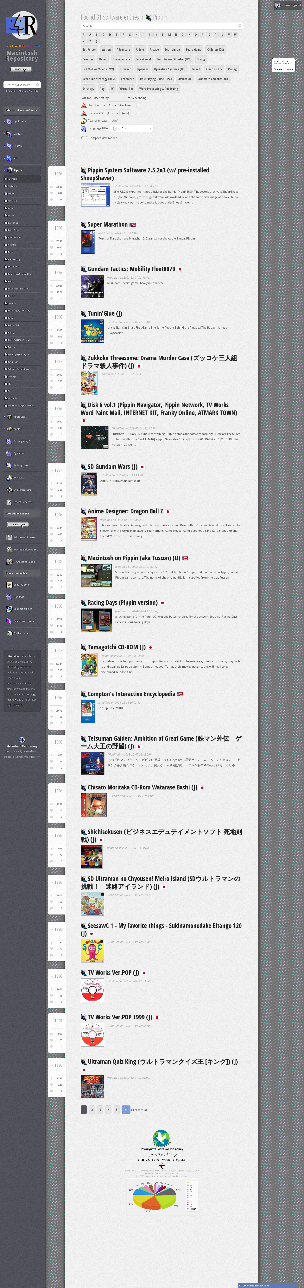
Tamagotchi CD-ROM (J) (117, 647)
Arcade (154, 49)
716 (60, 717)
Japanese (142, 69)
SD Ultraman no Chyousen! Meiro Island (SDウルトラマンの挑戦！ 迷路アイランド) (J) (160, 882)
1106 (59, 804)
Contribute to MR (17, 513)
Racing (232, 69)
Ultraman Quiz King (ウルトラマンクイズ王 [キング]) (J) (159, 1064)
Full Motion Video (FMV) (98, 69)
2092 (59, 421)
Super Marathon (108, 224)
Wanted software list (22, 550)
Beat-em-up (172, 49)
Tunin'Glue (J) (101, 313)
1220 (59, 292)
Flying (201, 59)
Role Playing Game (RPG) (156, 79)
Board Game (193, 49)
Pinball (196, 69)
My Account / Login (20, 562)
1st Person (89, 49)
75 (61, 810)
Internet (125, 69)
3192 (59, 575)
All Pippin (12, 179)
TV (112, 89)
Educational (143, 59)
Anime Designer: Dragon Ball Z (126, 511)
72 (61, 855)
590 (60, 670)
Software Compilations (213, 79)
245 (60, 1085)
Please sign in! (288, 5)
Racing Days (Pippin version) (123, 602)
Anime (140, 49)
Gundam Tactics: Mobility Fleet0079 (132, 268)
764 (60, 942)
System (14, 146)
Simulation (185, 79)
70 (61, 948)
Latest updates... (19, 502)
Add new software (20, 537)
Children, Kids (216, 49)
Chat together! (18, 585)
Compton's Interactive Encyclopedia (132, 694)
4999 (59, 330)
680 (60, 534)
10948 (58, 285)
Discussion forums (20, 621)
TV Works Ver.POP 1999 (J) (120, 1017)
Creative (88, 59)
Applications (17, 121)
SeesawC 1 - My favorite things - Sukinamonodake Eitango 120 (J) (161, 929)
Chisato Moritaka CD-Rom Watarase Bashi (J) (143, 787)
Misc (12, 158)
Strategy (88, 89)
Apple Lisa (16, 417)
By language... (17, 465)
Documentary (121, 59)
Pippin (14, 170)
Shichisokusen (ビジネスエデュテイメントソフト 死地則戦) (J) (161, 835)
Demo (103, 59)
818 (60, 1034)
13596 (58, 187)
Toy (102, 89)
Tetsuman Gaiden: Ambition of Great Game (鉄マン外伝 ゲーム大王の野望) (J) (161, 742)
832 (60, 193)
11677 (58, 710)
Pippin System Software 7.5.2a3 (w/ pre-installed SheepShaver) (145, 174)
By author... (16, 453)
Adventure (123, 49)
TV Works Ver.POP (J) (114, 972)
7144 (59, 528)
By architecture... (19, 490)
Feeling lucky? (18, 441)
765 (60, 902)
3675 (59, 895)
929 (60, 848)
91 (61, 995)
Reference (127, 79)
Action (106, 49)
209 (60, 381)
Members (15, 597)
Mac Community (16, 573)
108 (60, 761)
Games (14, 134)
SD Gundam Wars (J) (113, 466)
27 (61, 199)
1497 (59, 625)
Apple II (14, 429)
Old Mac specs (18, 633)
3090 (59, 375)
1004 (59, 989)
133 (60, 428)
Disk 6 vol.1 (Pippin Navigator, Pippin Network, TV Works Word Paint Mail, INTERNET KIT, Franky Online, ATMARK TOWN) (159, 411)
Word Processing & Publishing (158, 89)
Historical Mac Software (21, 110)
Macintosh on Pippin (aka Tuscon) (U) (134, 558)
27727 (58, 619)
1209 (59, 483)
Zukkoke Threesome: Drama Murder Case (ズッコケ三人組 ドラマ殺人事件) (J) (162, 362)
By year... (15, 478)
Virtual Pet (126, 89)
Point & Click (214, 69)
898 (60, 755)
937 (60, 336)
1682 (59, 247)
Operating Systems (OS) (170, 69)
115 (60, 490)
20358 (58, 241)
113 (60, 581)
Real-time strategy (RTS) (99, 79)
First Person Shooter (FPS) (174, 59)
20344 (58, 664)
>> (126, 1110)
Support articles (19, 609)
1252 (59, 1078)
